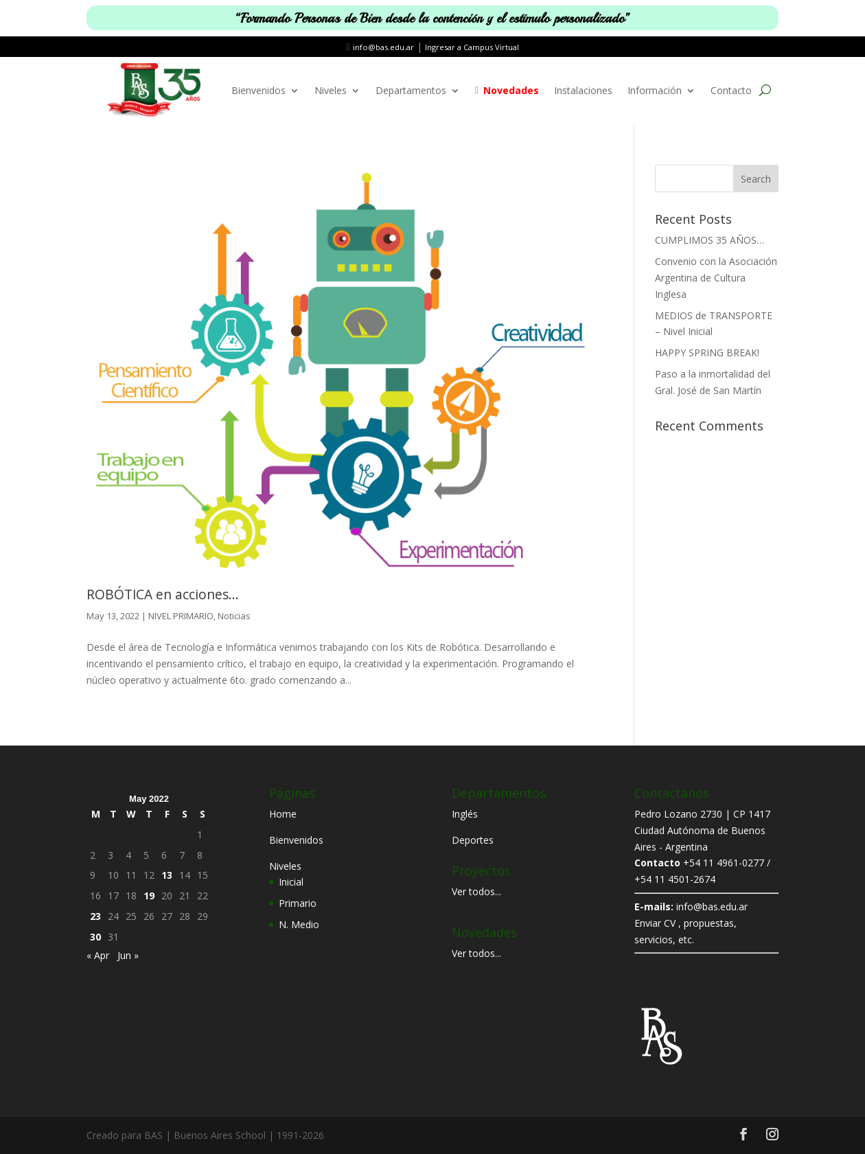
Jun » (128, 955)
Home (283, 813)
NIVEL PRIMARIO (181, 616)
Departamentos (411, 90)
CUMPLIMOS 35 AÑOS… (709, 239)
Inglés (465, 813)
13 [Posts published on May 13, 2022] (166, 874)
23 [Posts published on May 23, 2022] (95, 916)
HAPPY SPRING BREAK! (707, 352)
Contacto (731, 90)
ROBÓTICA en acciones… (162, 594)
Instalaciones (583, 90)
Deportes (473, 839)
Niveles (330, 90)
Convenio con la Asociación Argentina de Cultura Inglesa (716, 278)
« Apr (97, 955)
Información (654, 90)
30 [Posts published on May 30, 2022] (95, 936)
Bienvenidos (258, 90)
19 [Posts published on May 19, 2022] (148, 895)
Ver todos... (476, 891)
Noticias (234, 616)
